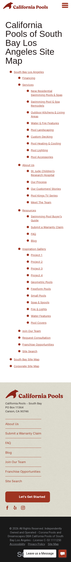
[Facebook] (7, 508)
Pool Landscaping (42, 130)
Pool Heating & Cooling (46, 143)
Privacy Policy (36, 544)
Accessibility (17, 544)
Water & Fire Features (45, 123)
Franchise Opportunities (38, 344)
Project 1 (36, 255)
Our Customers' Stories (46, 189)
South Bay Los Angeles (29, 72)
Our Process (39, 182)
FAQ (33, 234)
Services (28, 85)
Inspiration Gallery (34, 249)
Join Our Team (31, 331)
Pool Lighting (39, 150)
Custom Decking (42, 136)
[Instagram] (23, 508)
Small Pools (38, 295)
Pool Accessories (42, 157)
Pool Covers (38, 322)
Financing (28, 78)
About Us (28, 165)
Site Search (29, 351)
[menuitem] (17, 544)
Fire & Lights (39, 309)
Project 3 (37, 268)
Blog (34, 240)
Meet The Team (41, 202)
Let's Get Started (32, 497)
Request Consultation (36, 337)
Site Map (53, 544)
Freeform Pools (41, 289)
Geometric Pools (41, 282)
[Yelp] (15, 508)
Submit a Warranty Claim (47, 227)
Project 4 (37, 275)
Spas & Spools (40, 302)
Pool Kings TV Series (44, 195)
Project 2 (37, 262)
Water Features (41, 316)
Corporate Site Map (26, 366)
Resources (29, 210)
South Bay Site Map (26, 359)
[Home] (25, 5)
